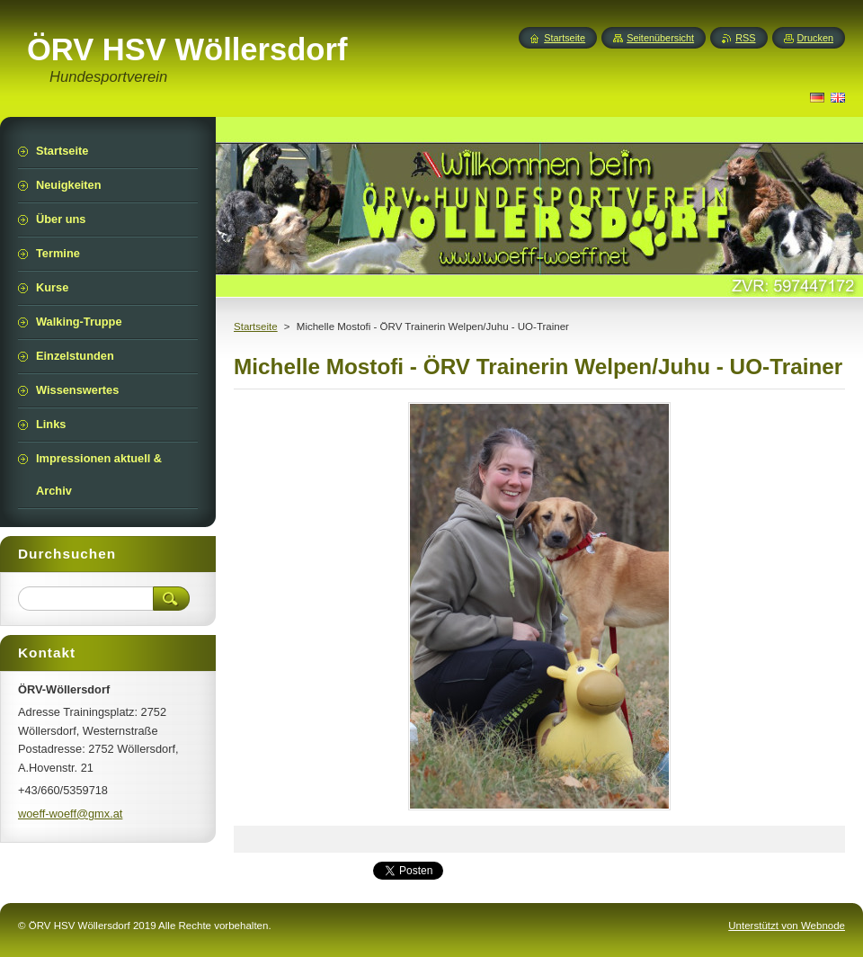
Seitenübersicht (660, 37)
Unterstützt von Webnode (786, 925)
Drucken (815, 37)
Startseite (256, 326)
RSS (745, 37)
